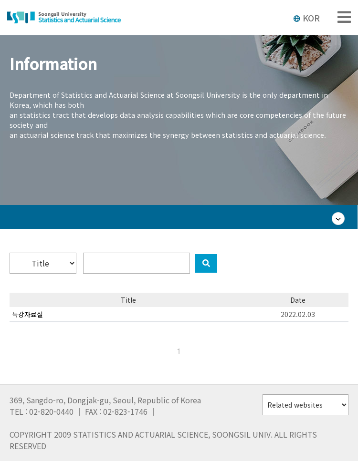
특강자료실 (27, 314)
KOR (306, 17)
